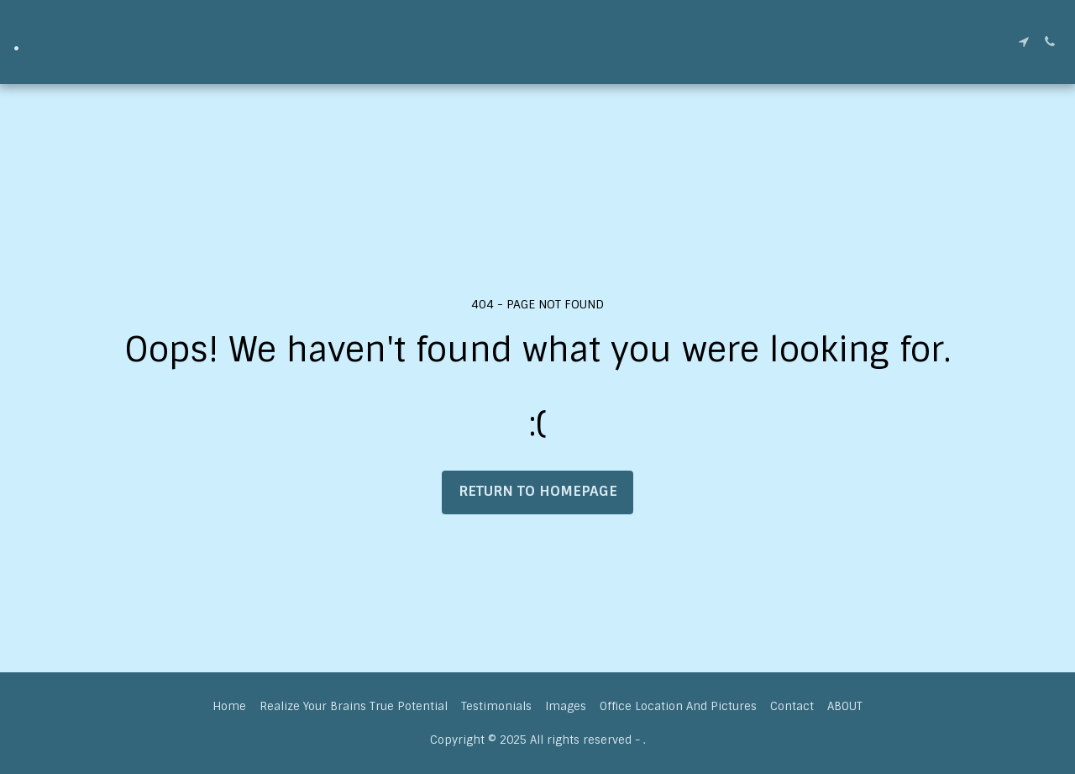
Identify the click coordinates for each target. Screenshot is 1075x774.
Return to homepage (538, 491)
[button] (1023, 41)
